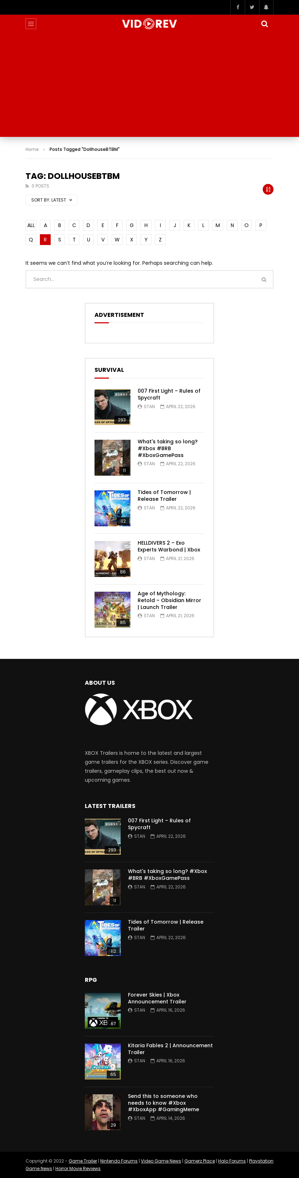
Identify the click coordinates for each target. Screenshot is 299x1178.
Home (32, 149)
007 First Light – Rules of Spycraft (169, 394)
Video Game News (161, 1161)
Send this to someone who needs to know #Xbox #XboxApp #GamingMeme (163, 1102)
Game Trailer (83, 1161)
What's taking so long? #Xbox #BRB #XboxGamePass (168, 448)
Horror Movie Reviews (78, 1168)
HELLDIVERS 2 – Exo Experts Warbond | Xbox (169, 546)
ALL (31, 225)
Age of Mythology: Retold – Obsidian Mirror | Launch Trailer (169, 600)
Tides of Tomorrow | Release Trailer (164, 496)
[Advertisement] (149, 86)
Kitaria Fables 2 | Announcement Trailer (170, 1049)
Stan (149, 406)
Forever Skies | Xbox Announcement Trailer (157, 998)
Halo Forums (232, 1161)
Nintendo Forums (119, 1161)
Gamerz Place (199, 1161)
